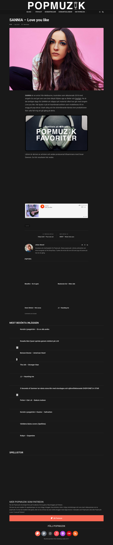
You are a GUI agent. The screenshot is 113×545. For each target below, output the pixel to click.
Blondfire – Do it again (32, 284)
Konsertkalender (65, 12)
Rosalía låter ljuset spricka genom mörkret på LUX (39, 341)
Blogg (29, 12)
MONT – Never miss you (67, 237)
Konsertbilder (50, 12)
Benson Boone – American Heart (33, 353)
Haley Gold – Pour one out (45, 237)
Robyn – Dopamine (27, 436)
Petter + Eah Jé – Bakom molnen (33, 400)
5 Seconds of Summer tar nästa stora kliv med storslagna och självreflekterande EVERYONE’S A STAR (59, 388)
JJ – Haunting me (63, 308)
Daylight (78, 98)
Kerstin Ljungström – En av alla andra (34, 329)
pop (10, 24)
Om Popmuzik (80, 12)
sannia (27, 225)
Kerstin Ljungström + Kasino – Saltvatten (36, 412)
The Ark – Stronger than (29, 365)
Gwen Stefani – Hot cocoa (33, 308)
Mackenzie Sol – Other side (66, 284)
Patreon (60, 505)
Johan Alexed (39, 245)
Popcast (39, 12)
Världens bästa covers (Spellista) (33, 424)
